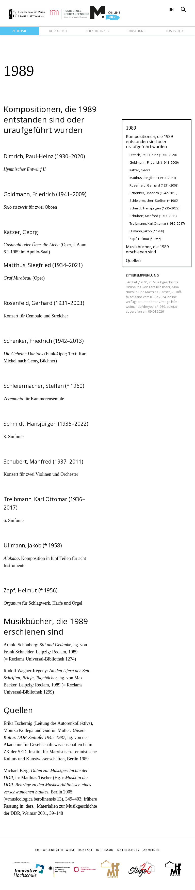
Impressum (105, 850)
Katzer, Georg (139, 170)
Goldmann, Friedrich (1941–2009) (153, 162)
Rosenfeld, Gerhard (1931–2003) (153, 185)
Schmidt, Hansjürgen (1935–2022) (154, 208)
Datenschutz (128, 850)
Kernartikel (58, 31)
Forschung (136, 31)
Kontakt (85, 850)
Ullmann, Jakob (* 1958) (146, 231)
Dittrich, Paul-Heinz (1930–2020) (152, 155)
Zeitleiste (19, 31)
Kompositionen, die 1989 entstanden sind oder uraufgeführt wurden (149, 141)
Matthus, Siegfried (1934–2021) (152, 178)
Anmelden (151, 850)
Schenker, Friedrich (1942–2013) (153, 193)
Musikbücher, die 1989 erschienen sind (147, 249)
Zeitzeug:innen (98, 31)
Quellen (133, 260)
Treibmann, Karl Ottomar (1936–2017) (157, 223)
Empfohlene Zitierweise (55, 850)
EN (171, 9)
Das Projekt (175, 31)
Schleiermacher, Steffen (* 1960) (153, 200)
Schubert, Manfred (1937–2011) (152, 216)
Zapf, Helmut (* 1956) (145, 239)
